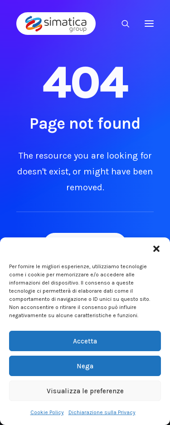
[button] (156, 248)
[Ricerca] (121, 23)
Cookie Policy (47, 412)
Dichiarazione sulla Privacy (102, 412)
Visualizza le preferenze (85, 391)
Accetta (85, 341)
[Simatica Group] (56, 23)
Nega (85, 366)
